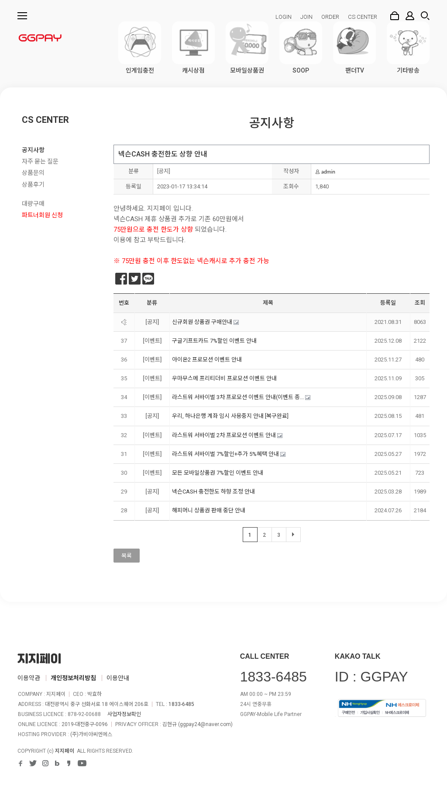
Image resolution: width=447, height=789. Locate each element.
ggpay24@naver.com (205, 724)
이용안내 (118, 678)
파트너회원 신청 (42, 215)
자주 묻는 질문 (40, 161)
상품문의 (33, 172)
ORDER (330, 17)
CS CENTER (362, 17)
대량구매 (33, 203)
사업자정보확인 (124, 714)
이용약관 (28, 678)
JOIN (306, 17)
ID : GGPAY (371, 677)
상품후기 (33, 184)
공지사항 (33, 149)
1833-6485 (181, 704)
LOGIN (283, 17)
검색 (425, 15)
